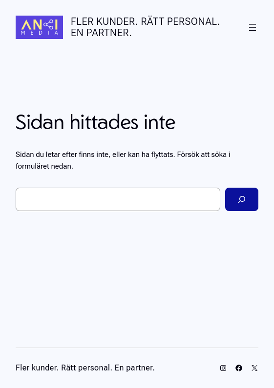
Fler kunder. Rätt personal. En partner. (145, 27)
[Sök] (241, 199)
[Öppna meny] (252, 27)
